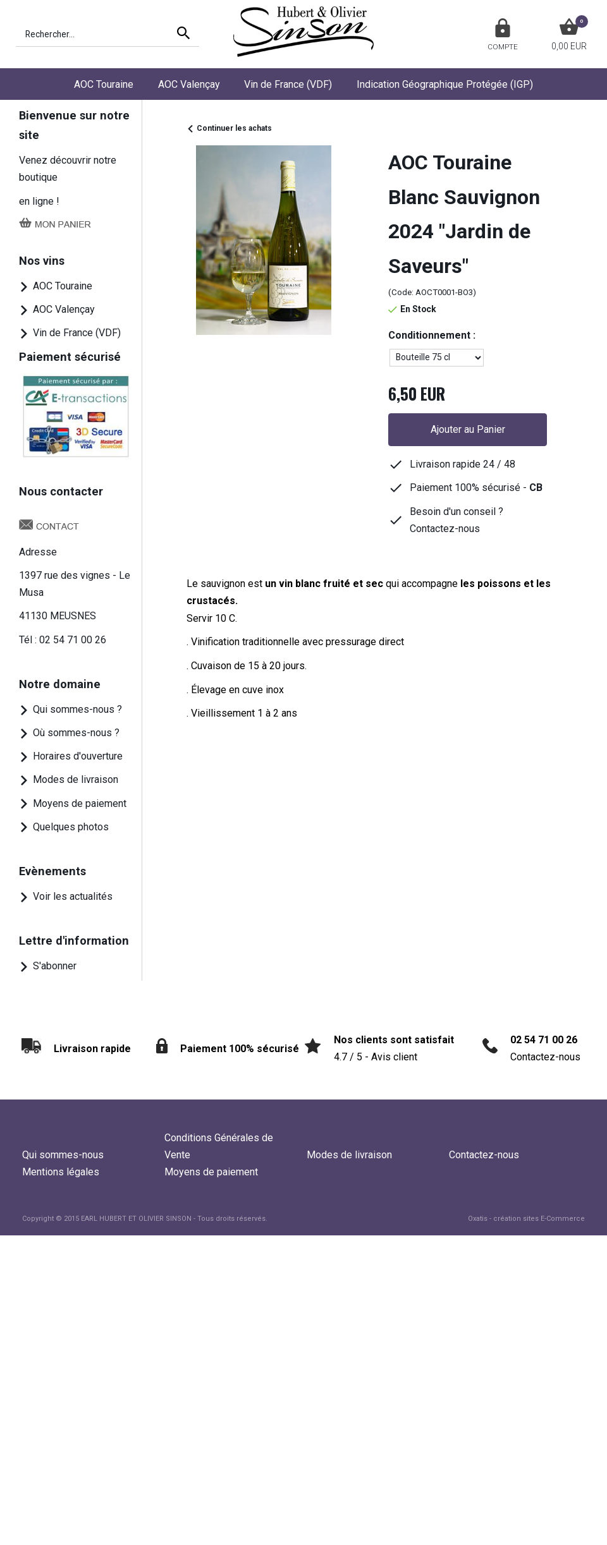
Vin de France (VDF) (288, 84)
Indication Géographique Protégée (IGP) (445, 84)
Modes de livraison (75, 779)
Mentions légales (60, 1172)
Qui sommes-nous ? (77, 709)
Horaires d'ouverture (78, 756)
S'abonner (55, 966)
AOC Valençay (189, 84)
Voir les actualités (73, 896)
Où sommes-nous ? (76, 733)
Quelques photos (71, 827)
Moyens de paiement (79, 803)
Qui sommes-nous (63, 1155)
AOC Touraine (103, 84)
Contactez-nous (484, 1155)
